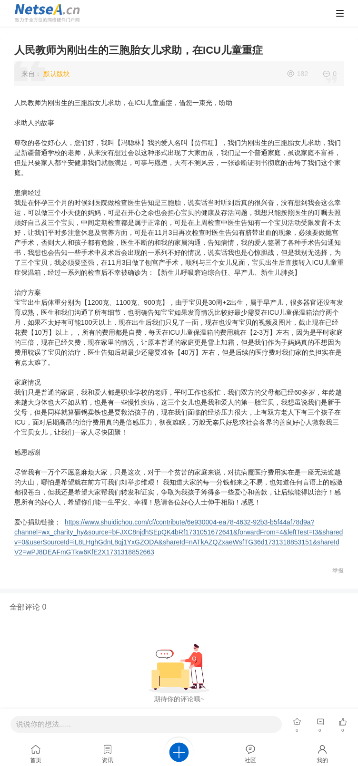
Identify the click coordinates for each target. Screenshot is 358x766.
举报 (338, 570)
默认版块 (56, 74)
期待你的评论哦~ (179, 699)
